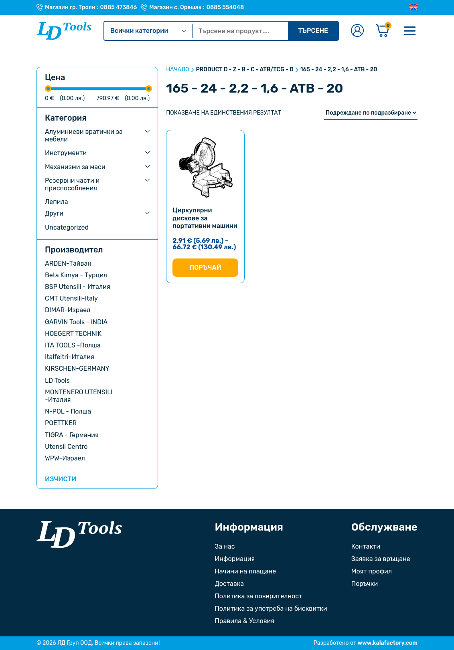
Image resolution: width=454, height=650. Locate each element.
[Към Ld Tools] (63, 31)
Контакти (365, 546)
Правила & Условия (244, 621)
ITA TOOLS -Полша (73, 345)
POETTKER (61, 423)
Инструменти (66, 153)
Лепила (56, 202)
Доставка (229, 583)
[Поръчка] (371, 113)
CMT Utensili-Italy (71, 298)
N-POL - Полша (68, 411)
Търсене (313, 30)
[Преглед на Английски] (413, 7)
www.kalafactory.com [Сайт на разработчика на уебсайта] (388, 643)
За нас (225, 546)
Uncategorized (67, 227)
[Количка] (382, 31)
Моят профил (371, 571)
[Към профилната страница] (357, 31)
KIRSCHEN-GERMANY (77, 368)
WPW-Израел (65, 458)
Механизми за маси (75, 167)
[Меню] (409, 31)
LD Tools (57, 380)
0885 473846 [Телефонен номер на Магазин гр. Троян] (118, 7)
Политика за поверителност (258, 596)
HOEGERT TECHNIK (73, 333)
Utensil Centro (66, 446)
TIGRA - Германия (72, 435)
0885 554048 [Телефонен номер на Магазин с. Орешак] (225, 7)
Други (54, 213)
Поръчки (364, 583)
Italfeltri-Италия (69, 357)
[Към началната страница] (79, 534)
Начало (177, 70)
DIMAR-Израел (67, 310)
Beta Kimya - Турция (76, 275)
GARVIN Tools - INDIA (76, 322)
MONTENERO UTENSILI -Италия (79, 396)
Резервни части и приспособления (72, 184)
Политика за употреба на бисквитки (271, 608)
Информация (235, 559)
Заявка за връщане (380, 559)
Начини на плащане (245, 571)
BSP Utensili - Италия (77, 287)
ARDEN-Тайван (68, 263)
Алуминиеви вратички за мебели (84, 135)
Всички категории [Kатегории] (148, 30)
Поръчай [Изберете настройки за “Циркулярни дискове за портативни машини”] (205, 267)
